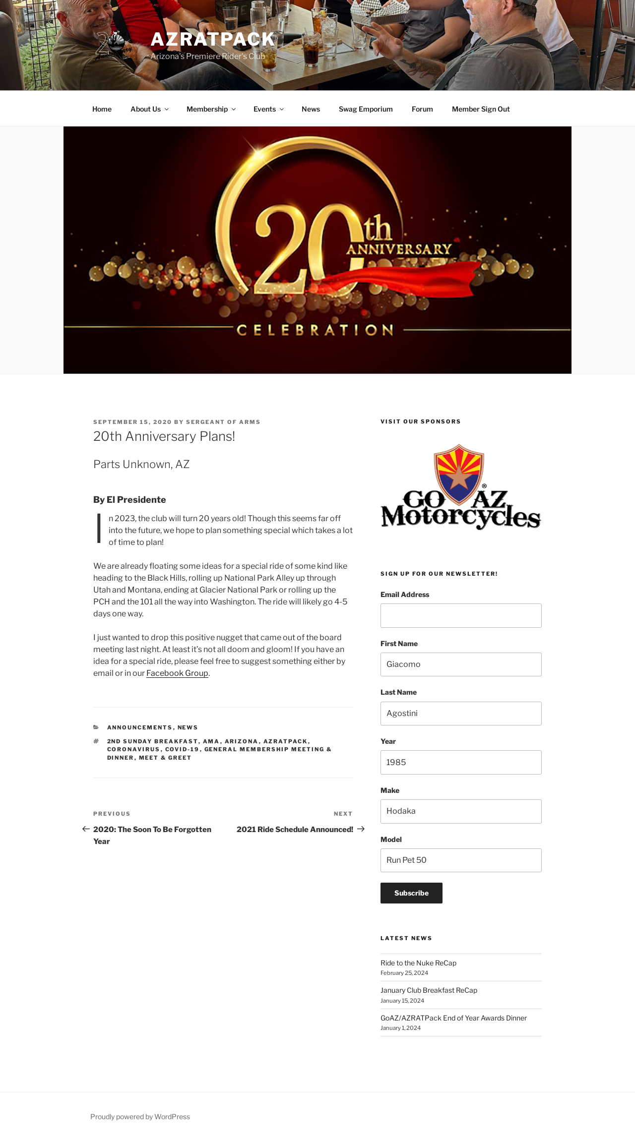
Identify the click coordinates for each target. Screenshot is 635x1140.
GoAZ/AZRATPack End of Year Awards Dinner (454, 1018)
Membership (212, 109)
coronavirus (134, 749)
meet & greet (165, 757)
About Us (150, 109)
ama (211, 741)
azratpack (285, 741)
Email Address (405, 594)
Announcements (140, 727)
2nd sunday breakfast (152, 741)
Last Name (399, 692)
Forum (422, 109)
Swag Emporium (366, 109)
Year (388, 741)
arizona (242, 741)
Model (391, 839)
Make (390, 790)
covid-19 (182, 749)
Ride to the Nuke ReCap (418, 963)
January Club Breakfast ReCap (429, 990)
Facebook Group (177, 673)
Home (102, 109)
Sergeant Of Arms (223, 422)
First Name (399, 643)
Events (269, 109)
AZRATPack (213, 39)
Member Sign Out (481, 109)
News (311, 109)
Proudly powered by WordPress (140, 1116)
